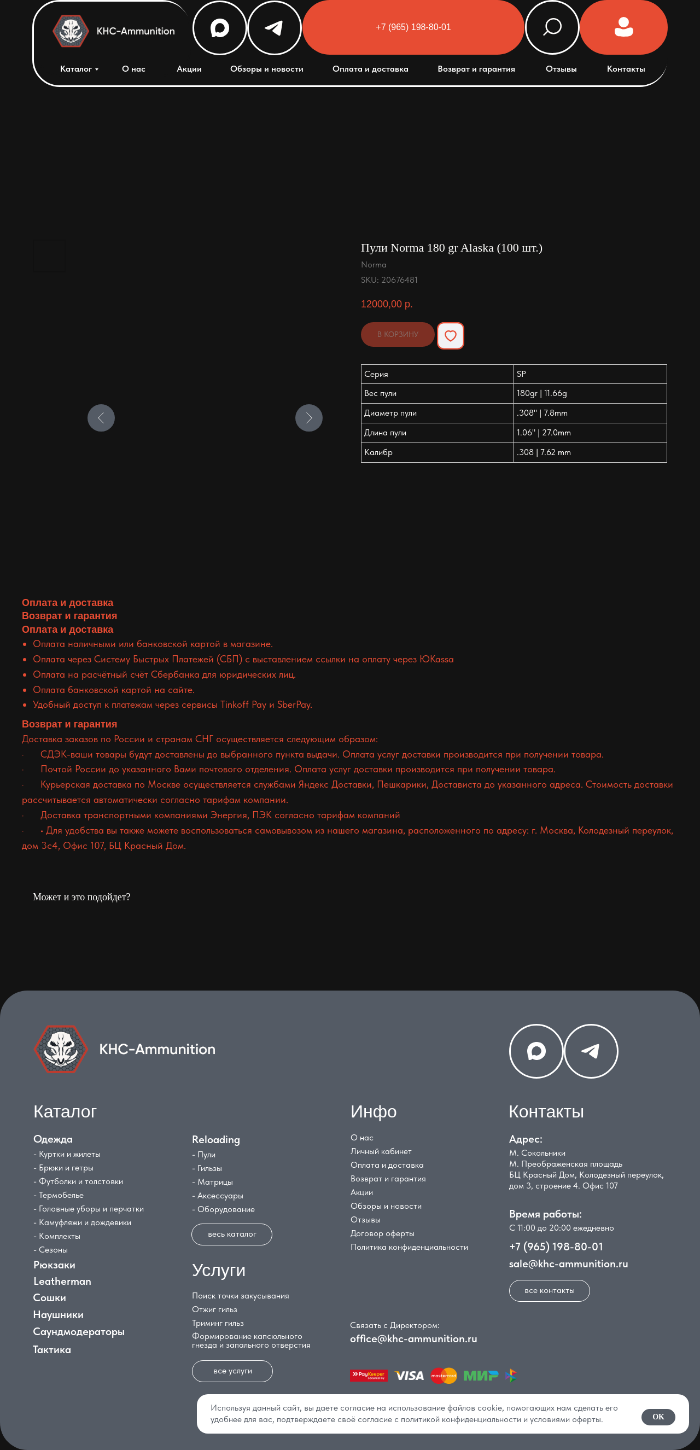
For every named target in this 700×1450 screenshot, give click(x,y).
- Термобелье (58, 1195)
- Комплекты (56, 1236)
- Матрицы (212, 1182)
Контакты (626, 68)
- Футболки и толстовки (78, 1181)
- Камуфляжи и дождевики (82, 1222)
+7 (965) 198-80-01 (556, 1246)
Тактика (52, 1349)
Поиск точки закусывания (240, 1295)
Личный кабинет (381, 1151)
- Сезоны (50, 1249)
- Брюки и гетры (63, 1167)
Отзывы (561, 68)
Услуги (219, 1270)
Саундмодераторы (79, 1331)
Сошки (49, 1297)
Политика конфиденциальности (409, 1247)
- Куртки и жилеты (67, 1154)
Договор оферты (383, 1233)
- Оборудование (223, 1209)
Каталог (76, 68)
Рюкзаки (54, 1264)
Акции (189, 68)
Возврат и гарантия (476, 68)
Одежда (53, 1138)
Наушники (58, 1314)
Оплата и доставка (370, 68)
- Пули (203, 1154)
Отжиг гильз (214, 1309)
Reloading (216, 1139)
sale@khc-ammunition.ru (568, 1263)
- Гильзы (207, 1168)
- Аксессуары (217, 1195)
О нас (133, 68)
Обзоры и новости (267, 68)
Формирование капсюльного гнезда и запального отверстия (251, 1340)
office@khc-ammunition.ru (413, 1338)
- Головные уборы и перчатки (88, 1208)
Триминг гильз (218, 1323)
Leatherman (62, 1281)
